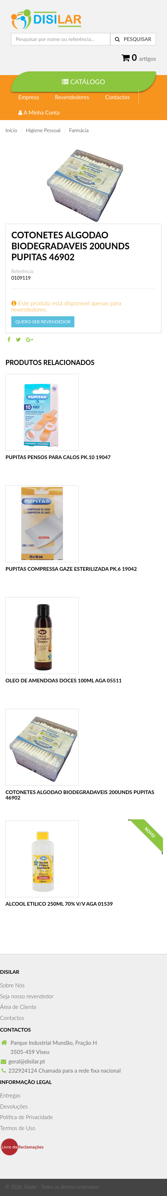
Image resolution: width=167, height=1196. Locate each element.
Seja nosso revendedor (26, 996)
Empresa (28, 97)
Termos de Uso (17, 1128)
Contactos (117, 97)
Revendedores (72, 97)
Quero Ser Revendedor (42, 321)
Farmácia (79, 130)
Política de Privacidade (26, 1117)
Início (11, 130)
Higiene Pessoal (43, 130)
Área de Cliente (18, 1006)
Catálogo (83, 82)
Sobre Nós (12, 985)
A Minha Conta (39, 112)
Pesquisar (133, 39)
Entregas (10, 1095)
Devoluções (14, 1106)
